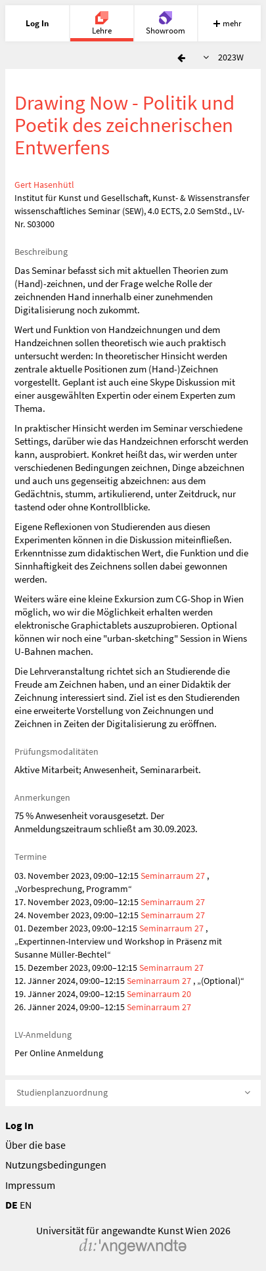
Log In (19, 1125)
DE (11, 1204)
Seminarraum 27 (173, 875)
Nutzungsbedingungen (55, 1164)
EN (26, 1204)
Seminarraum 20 (159, 994)
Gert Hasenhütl (44, 184)
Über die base (35, 1144)
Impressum (30, 1185)
